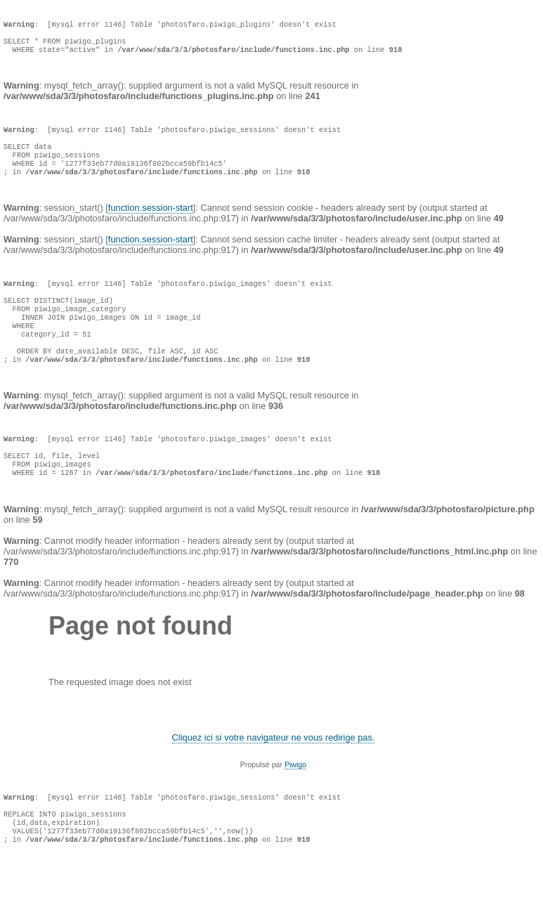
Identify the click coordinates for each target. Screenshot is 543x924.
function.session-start (150, 230)
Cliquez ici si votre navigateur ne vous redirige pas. (273, 789)
